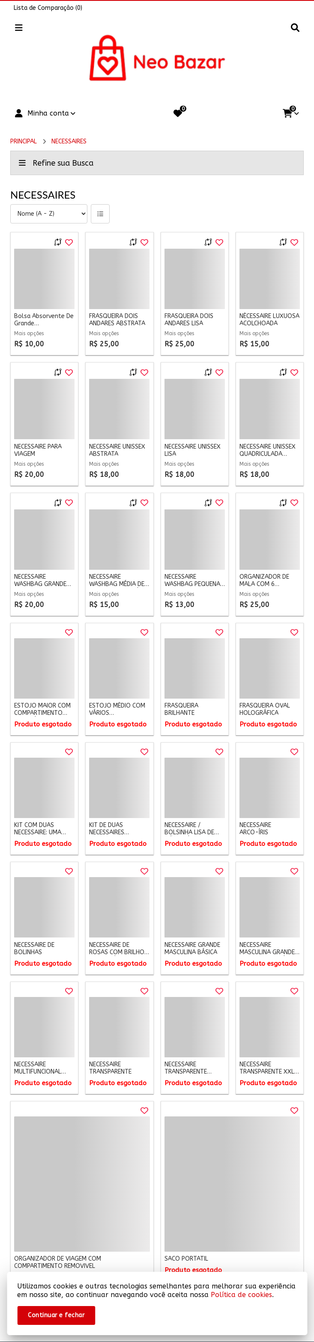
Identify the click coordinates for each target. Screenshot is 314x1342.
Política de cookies (241, 1295)
